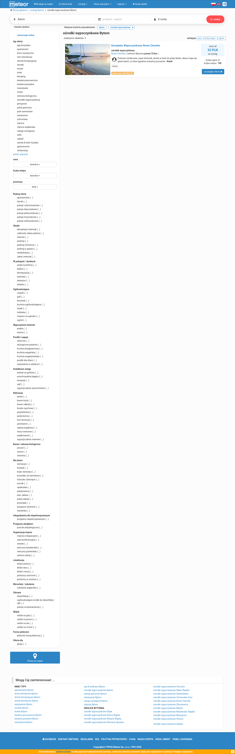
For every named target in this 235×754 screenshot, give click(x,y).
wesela (20, 543)
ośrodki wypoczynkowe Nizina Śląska (102, 715)
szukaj (215, 19)
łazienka (21, 276)
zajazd (18, 138)
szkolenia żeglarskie (26, 587)
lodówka (21, 312)
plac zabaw (22, 495)
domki (20, 201)
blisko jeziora (23, 563)
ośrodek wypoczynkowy (26, 99)
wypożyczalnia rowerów (28, 439)
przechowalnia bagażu (28, 376)
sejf (18, 384)
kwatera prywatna (23, 84)
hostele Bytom (21, 708)
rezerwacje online (23, 35)
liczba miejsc (19, 170)
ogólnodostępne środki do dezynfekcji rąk (33, 601)
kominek (21, 300)
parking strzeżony (25, 244)
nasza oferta (145, 739)
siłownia (21, 455)
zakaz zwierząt (24, 256)
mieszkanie (20, 88)
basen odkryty (23, 404)
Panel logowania (182, 739)
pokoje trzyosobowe (26, 217)
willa (17, 134)
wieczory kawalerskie (27, 547)
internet (20, 237)
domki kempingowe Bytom (27, 697)
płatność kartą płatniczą (28, 635)
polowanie (22, 423)
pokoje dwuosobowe (27, 209)
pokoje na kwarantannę (28, 607)
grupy (19, 643)
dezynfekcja (22, 596)
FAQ (97, 739)
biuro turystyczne (23, 53)
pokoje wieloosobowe (27, 220)
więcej (115, 66)
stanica (18, 123)
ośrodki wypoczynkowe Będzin (168, 708)
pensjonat (20, 103)
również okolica (19, 27)
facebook (49, 739)
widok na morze (24, 627)
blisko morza (23, 571)
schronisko (20, 119)
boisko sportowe (25, 408)
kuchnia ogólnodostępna (29, 304)
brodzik (20, 467)
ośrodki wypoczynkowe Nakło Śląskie (171, 690)
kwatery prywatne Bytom (26, 718)
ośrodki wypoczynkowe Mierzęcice (170, 715)
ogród (20, 320)
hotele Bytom (20, 711)
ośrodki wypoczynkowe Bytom (98, 690)
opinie (222, 38)
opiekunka (22, 487)
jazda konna (23, 416)
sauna (20, 451)
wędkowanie (23, 435)
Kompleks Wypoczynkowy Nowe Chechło (135, 45)
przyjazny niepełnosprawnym (31, 519)
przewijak (21, 502)
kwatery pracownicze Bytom (28, 715)
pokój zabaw (23, 499)
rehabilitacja (23, 252)
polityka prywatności (114, 739)
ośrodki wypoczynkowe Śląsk (98, 711)
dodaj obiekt (163, 739)
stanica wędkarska (24, 127)
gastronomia (21, 146)
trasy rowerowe (24, 431)
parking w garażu (25, 248)
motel (18, 92)
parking (20, 241)
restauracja (20, 150)
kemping (19, 76)
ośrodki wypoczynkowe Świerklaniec (170, 694)
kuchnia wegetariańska (28, 356)
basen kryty (22, 400)
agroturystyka (21, 45)
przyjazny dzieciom (26, 506)
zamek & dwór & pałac (26, 142)
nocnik (20, 483)
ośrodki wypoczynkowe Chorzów (169, 686)
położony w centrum (26, 579)
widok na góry (23, 615)
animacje (21, 464)
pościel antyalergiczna (28, 527)
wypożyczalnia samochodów (31, 388)
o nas (132, 739)
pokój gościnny (22, 107)
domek (18, 64)
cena (15, 159)
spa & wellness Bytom (94, 686)
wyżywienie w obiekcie (28, 364)
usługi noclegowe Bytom (96, 701)
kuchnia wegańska (26, 352)
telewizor (21, 280)
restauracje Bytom (93, 697)
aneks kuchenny (24, 265)
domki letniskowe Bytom (26, 701)
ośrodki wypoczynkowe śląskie (168, 724)
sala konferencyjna (26, 539)
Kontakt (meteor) (68, 739)
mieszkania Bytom (23, 722)
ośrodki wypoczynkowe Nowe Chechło (171, 701)
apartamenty (23, 197)
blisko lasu (22, 567)
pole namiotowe (23, 111)
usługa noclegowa (24, 130)
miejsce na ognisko (26, 316)
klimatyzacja (23, 272)
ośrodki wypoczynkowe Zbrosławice (170, 704)
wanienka (21, 510)
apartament (20, 49)
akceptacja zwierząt (26, 229)
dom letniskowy (22, 57)
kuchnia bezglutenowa (28, 348)
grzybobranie (23, 412)
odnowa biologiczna (25, 95)
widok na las (23, 623)
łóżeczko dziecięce (26, 479)
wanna (20, 332)
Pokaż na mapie (35, 657)
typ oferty (18, 41)
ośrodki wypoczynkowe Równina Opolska (104, 722)
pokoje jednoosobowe (27, 213)
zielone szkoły (24, 555)
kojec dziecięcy (24, 471)
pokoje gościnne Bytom (95, 694)
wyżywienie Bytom (23, 704)
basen (20, 396)
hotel (17, 72)
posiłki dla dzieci (25, 360)
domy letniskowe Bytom (26, 693)
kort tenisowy (23, 419)
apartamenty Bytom (24, 690)
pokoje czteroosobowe (28, 205)
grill (18, 296)
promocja (17, 182)
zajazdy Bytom (91, 704)
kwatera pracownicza (25, 80)
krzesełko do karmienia (28, 475)
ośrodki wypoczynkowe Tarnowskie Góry (172, 697)
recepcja (21, 380)
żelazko (20, 284)
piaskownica (23, 491)
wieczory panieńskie (26, 551)
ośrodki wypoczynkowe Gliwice (168, 719)
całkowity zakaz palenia (28, 233)
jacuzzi (20, 447)
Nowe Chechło (118, 53)
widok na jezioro (25, 619)
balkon (20, 268)
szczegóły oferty (213, 71)
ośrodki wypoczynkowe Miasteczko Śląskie (174, 711)
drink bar (21, 340)
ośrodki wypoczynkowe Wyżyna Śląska (102, 718)
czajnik (20, 292)
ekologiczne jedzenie (27, 344)
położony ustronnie (26, 575)
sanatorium (20, 115)
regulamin (87, 739)
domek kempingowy (25, 60)
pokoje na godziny (25, 372)
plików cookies (63, 751)
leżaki (19, 308)
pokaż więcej (20, 154)
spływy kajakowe (25, 427)
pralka (20, 328)
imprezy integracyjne (27, 535)
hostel (18, 68)
